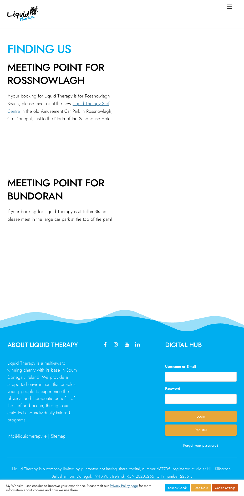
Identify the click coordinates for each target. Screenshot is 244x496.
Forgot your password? (201, 445)
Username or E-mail (180, 366)
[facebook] (105, 343)
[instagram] (116, 343)
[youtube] (127, 343)
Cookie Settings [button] (225, 488)
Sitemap (58, 436)
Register (201, 430)
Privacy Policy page (124, 485)
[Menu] (229, 6)
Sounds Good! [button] (177, 488)
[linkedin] (137, 343)
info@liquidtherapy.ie (27, 436)
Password (172, 388)
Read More (201, 488)
